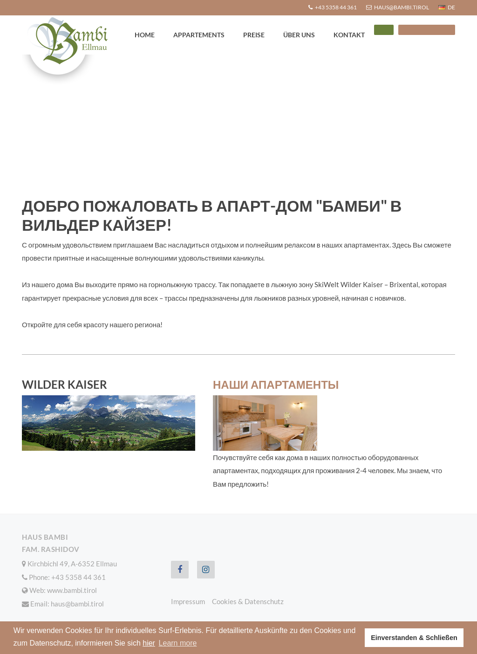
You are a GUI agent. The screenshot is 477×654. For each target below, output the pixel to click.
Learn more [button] (178, 643)
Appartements (199, 35)
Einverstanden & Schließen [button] (414, 637)
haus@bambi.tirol (77, 603)
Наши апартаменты (276, 384)
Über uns (299, 35)
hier (149, 643)
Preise (254, 35)
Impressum (188, 601)
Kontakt (349, 35)
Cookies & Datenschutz (248, 601)
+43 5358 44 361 (78, 577)
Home (145, 35)
